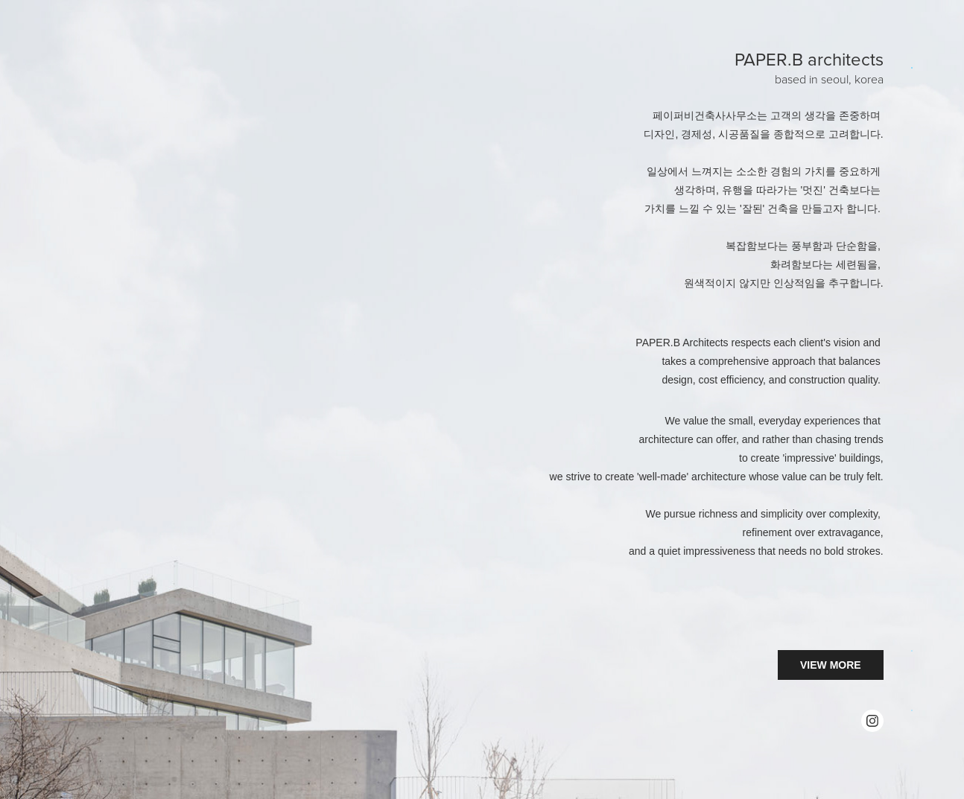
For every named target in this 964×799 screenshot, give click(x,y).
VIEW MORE (830, 665)
